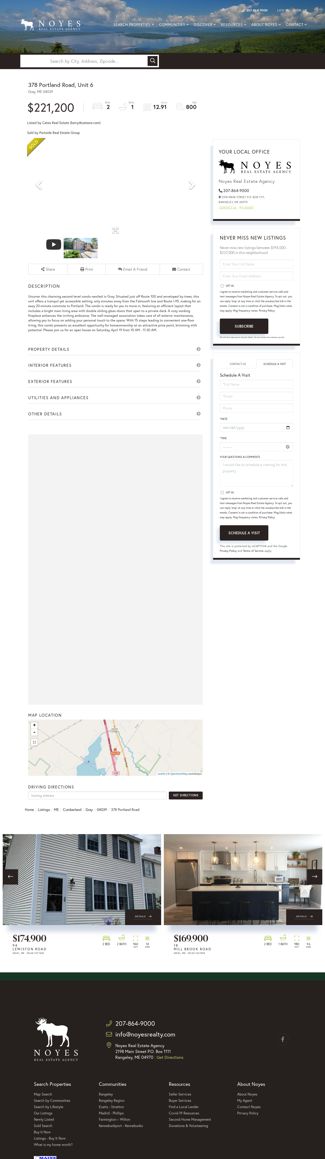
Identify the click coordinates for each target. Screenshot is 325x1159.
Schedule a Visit (274, 365)
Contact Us (228, 208)
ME (56, 817)
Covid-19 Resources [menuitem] (184, 1121)
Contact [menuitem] (294, 24)
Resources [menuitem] (232, 24)
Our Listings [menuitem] (43, 1121)
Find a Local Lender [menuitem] (184, 1114)
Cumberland (72, 817)
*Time (223, 440)
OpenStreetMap (179, 782)
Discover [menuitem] (203, 24)
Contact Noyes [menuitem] (248, 1114)
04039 (102, 817)
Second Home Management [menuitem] (190, 1127)
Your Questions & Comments (240, 459)
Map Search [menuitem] (43, 1102)
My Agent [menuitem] (244, 1108)
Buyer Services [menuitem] (180, 1108)
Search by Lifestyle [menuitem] (48, 1114)
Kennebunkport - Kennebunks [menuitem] (121, 1133)
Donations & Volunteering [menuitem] (188, 1133)
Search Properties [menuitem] (132, 24)
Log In (283, 10)
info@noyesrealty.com (140, 1042)
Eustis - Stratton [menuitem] (111, 1114)
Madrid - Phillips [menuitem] (111, 1121)
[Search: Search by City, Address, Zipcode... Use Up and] (85, 61)
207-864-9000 (254, 10)
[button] (153, 61)
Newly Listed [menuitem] (44, 1127)
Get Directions (186, 804)
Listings (44, 817)
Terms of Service (253, 553)
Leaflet (161, 782)
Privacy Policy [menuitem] (247, 1121)
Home (29, 817)
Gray (89, 817)
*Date (224, 420)
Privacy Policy (266, 311)
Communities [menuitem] (172, 24)
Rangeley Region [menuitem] (111, 1108)
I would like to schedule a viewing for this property (256, 475)
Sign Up (300, 10)
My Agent (246, 208)
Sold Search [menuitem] (43, 1133)
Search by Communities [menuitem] (52, 1108)
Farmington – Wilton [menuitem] (114, 1127)
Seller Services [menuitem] (180, 1102)
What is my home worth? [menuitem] (53, 1152)
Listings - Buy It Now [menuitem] (50, 1146)
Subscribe (244, 327)
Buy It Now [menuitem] (42, 1140)
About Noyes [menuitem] (264, 24)
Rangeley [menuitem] (106, 1102)
